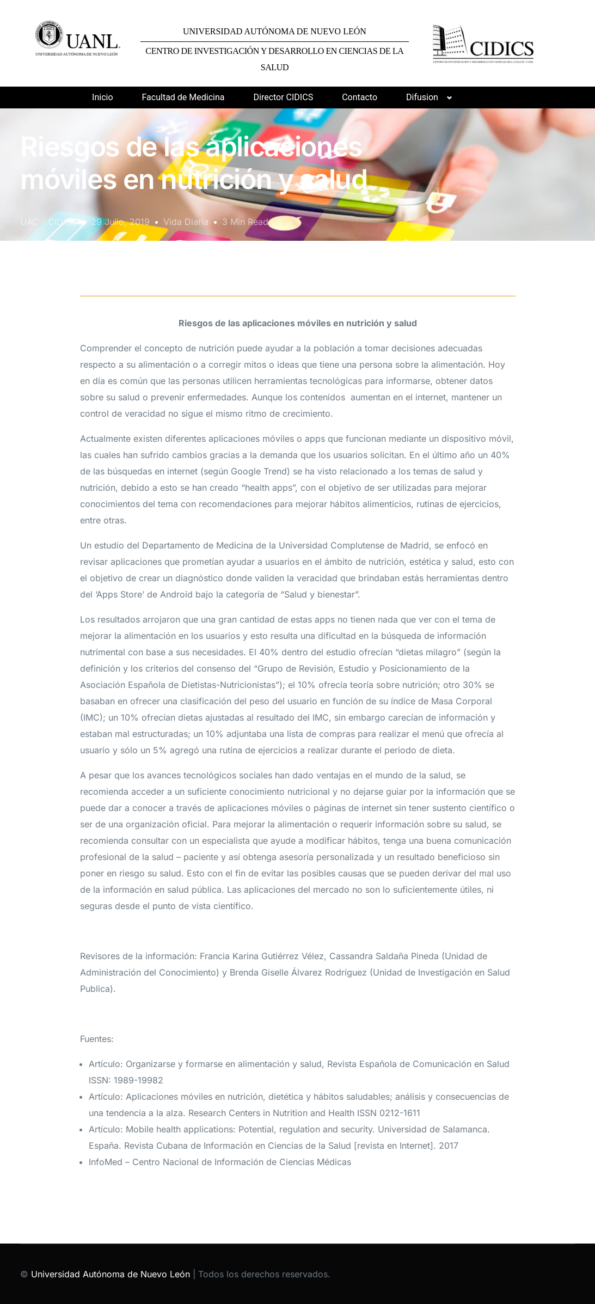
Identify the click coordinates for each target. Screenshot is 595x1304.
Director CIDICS (283, 97)
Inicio (102, 97)
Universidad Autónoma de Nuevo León (110, 1274)
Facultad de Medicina (183, 97)
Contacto (359, 97)
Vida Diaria (185, 221)
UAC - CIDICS (48, 221)
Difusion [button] (422, 97)
